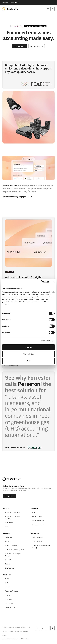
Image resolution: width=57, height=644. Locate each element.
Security (4, 631)
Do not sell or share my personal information (15, 639)
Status (4, 635)
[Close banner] (54, 281)
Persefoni (5, 2)
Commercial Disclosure (21, 631)
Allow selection (28, 354)
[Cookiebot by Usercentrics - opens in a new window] (40, 281)
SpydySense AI (15, 2)
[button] (19, 46)
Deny (28, 361)
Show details (46, 341)
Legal (28, 627)
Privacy (11, 631)
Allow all (28, 347)
